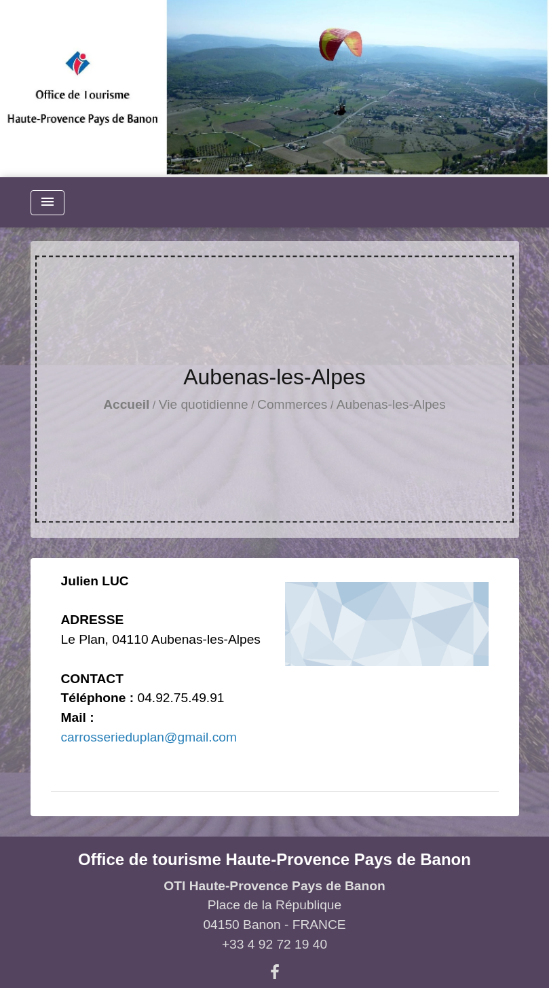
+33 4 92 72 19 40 (274, 944)
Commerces (292, 404)
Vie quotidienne (203, 404)
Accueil (126, 404)
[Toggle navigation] (47, 202)
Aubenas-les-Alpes (391, 404)
